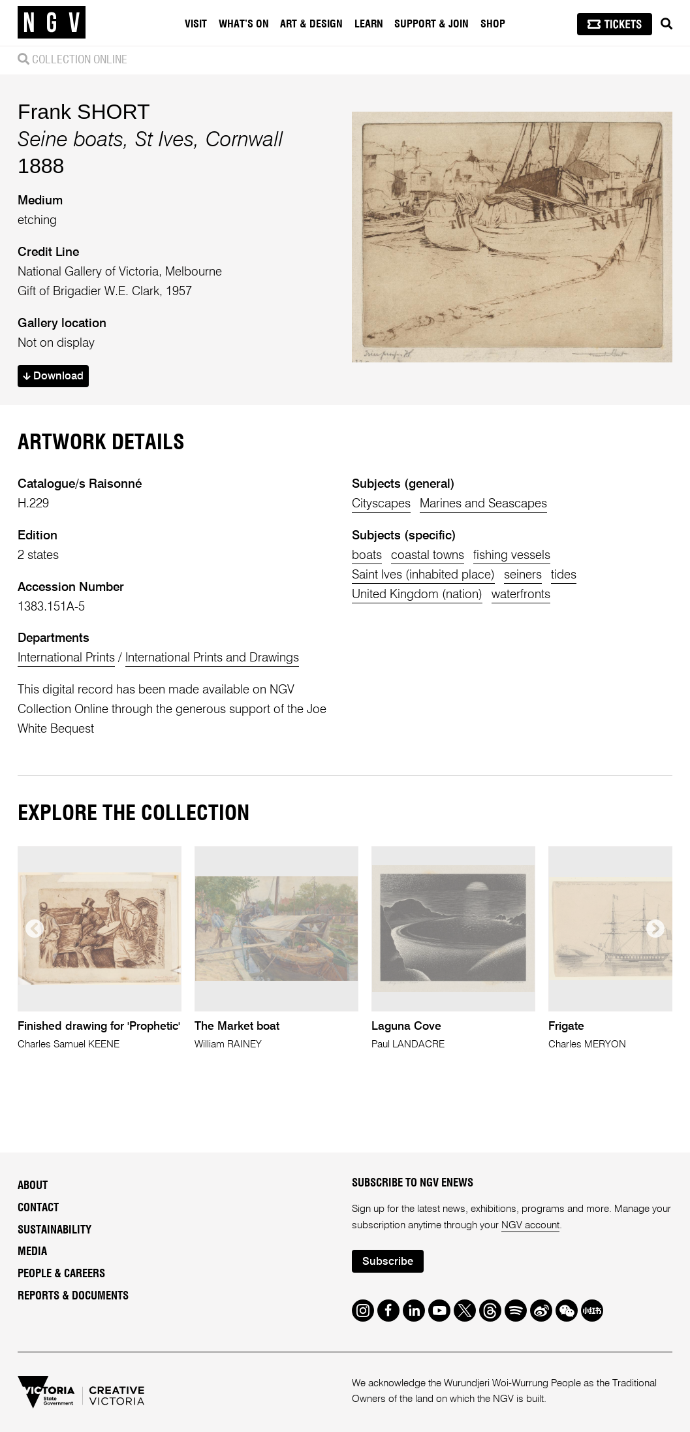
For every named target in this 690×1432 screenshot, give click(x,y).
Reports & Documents (73, 1296)
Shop (492, 24)
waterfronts (521, 594)
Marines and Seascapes (483, 504)
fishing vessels (511, 555)
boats (367, 555)
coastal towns (427, 555)
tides (563, 575)
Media (32, 1252)
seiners (523, 575)
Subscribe (387, 1261)
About (33, 1186)
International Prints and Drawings (212, 658)
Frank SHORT (84, 111)
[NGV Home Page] (52, 23)
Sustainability (54, 1230)
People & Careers (61, 1274)
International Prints (66, 658)
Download (53, 376)
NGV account (530, 1225)
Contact (38, 1208)
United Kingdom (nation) (417, 594)
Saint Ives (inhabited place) (423, 575)
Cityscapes (381, 504)
